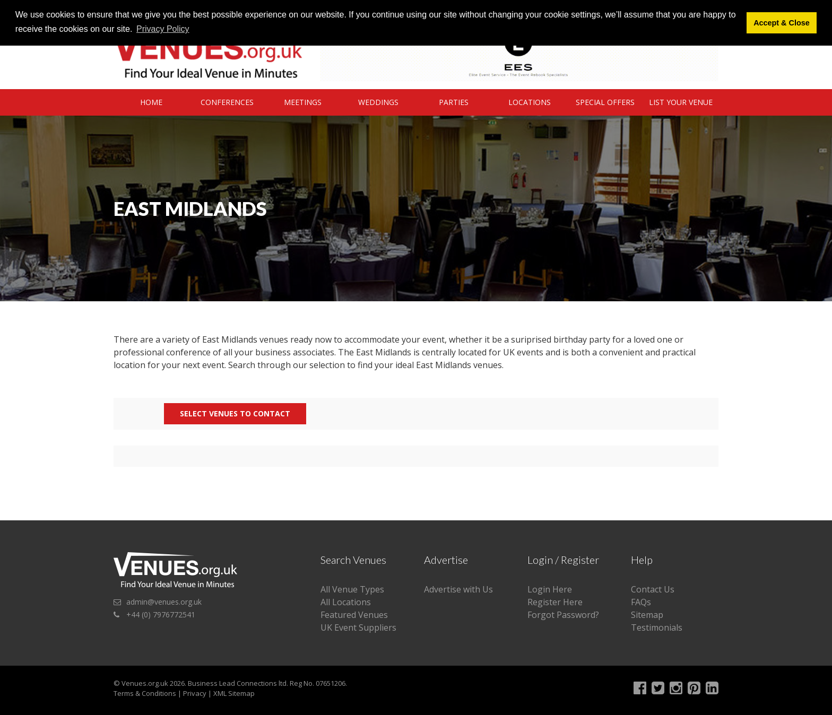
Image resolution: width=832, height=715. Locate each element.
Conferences (227, 102)
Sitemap (647, 615)
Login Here (549, 589)
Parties (454, 102)
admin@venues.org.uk (164, 602)
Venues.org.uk (145, 683)
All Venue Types (352, 589)
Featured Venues (354, 615)
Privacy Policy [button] (162, 28)
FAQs (641, 602)
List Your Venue (681, 102)
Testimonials (656, 627)
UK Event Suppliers (358, 627)
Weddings (378, 102)
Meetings (303, 102)
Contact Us (652, 589)
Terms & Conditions (145, 693)
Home (151, 102)
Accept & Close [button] (781, 23)
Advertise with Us (458, 589)
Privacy (194, 693)
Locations (529, 102)
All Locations (345, 602)
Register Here (555, 602)
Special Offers (605, 102)
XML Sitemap (234, 693)
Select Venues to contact (235, 413)
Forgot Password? (563, 615)
